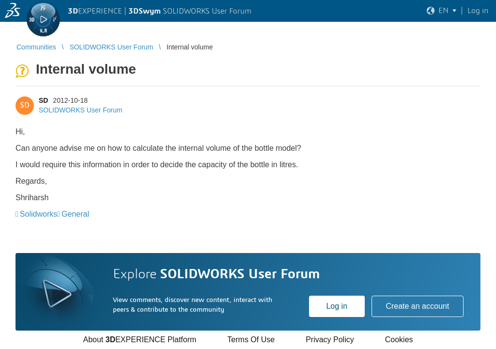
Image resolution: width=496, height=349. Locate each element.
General (75, 214)
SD (43, 100)
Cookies (399, 339)
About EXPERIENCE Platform (139, 339)
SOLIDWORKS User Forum (81, 110)
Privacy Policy (330, 339)
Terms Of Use (251, 339)
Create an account (417, 306)
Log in (336, 306)
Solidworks (38, 214)
